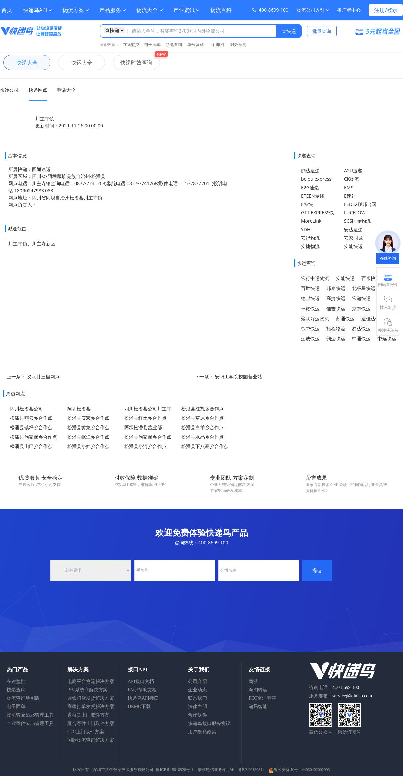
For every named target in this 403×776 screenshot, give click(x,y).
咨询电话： (334, 687)
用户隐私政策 (202, 731)
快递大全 (20, 62)
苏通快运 (345, 318)
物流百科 (221, 10)
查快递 (289, 31)
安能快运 (345, 278)
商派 (253, 681)
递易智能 (258, 706)
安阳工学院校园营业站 (238, 376)
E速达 (350, 196)
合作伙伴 (197, 715)
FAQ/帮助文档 (142, 689)
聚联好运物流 (315, 318)
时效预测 (238, 44)
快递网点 (38, 90)
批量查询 (321, 31)
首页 (6, 10)
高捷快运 (335, 298)
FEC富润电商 (262, 698)
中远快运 (386, 338)
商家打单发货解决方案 (90, 706)
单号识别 (195, 44)
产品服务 (112, 10)
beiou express (316, 179)
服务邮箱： (340, 695)
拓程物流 (335, 328)
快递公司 (9, 90)
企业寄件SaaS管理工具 (30, 723)
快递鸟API (37, 10)
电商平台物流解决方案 (90, 681)
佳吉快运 (335, 308)
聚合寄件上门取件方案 (90, 723)
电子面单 (152, 44)
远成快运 (310, 338)
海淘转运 (258, 689)
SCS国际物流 (357, 221)
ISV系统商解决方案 (87, 689)
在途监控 (131, 44)
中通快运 (361, 338)
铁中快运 (310, 328)
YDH (305, 229)
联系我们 (197, 698)
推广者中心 (349, 10)
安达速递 (353, 229)
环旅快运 (310, 308)
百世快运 (310, 288)
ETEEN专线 (312, 196)
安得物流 (310, 238)
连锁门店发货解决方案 (90, 698)
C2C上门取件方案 (85, 731)
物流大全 (149, 10)
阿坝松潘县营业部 (143, 427)
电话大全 (66, 90)
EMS (348, 187)
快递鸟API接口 (143, 698)
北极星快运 (363, 288)
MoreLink (311, 221)
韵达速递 (310, 170)
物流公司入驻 (313, 10)
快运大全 (75, 62)
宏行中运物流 (315, 278)
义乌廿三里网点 (43, 376)
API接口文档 (141, 681)
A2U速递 (353, 170)
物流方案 (75, 10)
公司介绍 (197, 681)
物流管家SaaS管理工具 (30, 715)
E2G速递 (310, 187)
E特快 (307, 204)
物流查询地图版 (23, 698)
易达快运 (361, 328)
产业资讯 (186, 10)
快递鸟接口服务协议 (209, 723)
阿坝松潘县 (79, 408)
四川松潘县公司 (26, 408)
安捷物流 (310, 246)
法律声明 (197, 706)
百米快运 (370, 278)
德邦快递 (310, 298)
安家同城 (353, 238)
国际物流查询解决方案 (90, 740)
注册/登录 (386, 10)
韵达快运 (335, 338)
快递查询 (174, 44)
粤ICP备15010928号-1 (174, 769)
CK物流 (351, 179)
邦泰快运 (335, 288)
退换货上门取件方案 (88, 715)
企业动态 (197, 689)
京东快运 (361, 308)
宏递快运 (361, 298)
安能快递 (353, 246)
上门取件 (217, 44)
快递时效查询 (132, 62)
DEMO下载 (139, 706)
